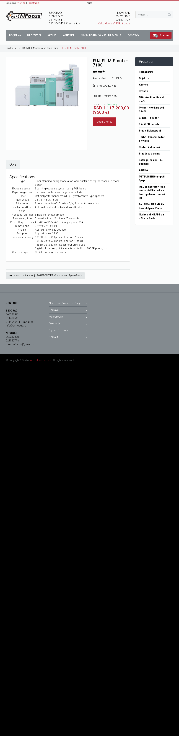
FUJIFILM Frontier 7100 (74, 48)
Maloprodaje (68, 317)
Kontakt (68, 338)
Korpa (89, 3)
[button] (161, 35)
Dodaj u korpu (104, 121)
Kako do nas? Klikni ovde (114, 23)
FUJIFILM (117, 78)
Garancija (68, 324)
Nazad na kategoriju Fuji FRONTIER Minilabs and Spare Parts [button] (45, 275)
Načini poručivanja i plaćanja (68, 304)
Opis (12, 164)
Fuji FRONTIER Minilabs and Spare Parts (39, 48)
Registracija (33, 3)
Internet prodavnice (40, 360)
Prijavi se (21, 3)
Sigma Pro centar (68, 331)
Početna (11, 48)
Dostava (68, 310)
